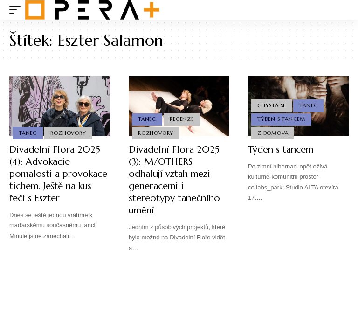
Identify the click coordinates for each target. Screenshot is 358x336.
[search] (342, 9)
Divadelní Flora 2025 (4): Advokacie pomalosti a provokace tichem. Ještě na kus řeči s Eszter (58, 174)
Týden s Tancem (281, 119)
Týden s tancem (280, 149)
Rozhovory (68, 133)
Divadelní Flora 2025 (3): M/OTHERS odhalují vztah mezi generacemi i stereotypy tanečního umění (174, 180)
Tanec (28, 133)
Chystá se (271, 105)
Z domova (272, 133)
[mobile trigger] (17, 10)
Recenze (181, 119)
